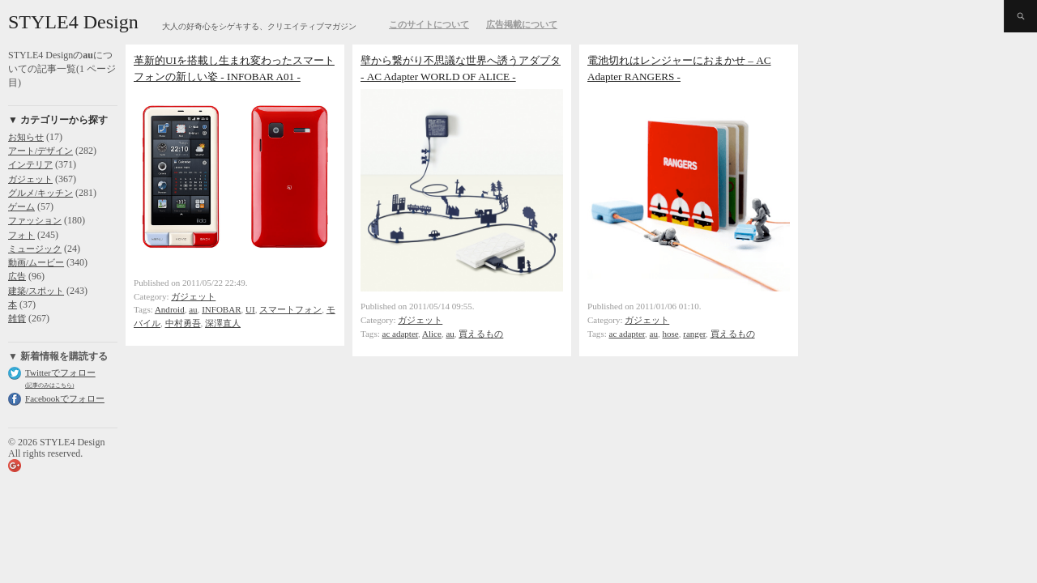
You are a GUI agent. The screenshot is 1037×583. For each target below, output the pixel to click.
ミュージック (35, 248)
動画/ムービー (36, 262)
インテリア (30, 164)
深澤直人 (223, 323)
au (193, 309)
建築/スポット (36, 291)
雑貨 (17, 318)
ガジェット (30, 179)
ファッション (35, 220)
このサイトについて (429, 24)
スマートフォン (290, 309)
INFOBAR (221, 309)
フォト (21, 235)
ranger (694, 333)
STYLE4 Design (73, 21)
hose (671, 333)
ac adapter (400, 333)
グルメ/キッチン (40, 193)
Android (170, 309)
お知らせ (26, 137)
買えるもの (481, 333)
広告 (17, 276)
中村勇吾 (183, 323)
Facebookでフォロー (65, 398)
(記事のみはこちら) (49, 385)
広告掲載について (521, 24)
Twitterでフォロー (60, 372)
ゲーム (21, 206)
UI (250, 309)
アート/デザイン (40, 150)
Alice (432, 333)
